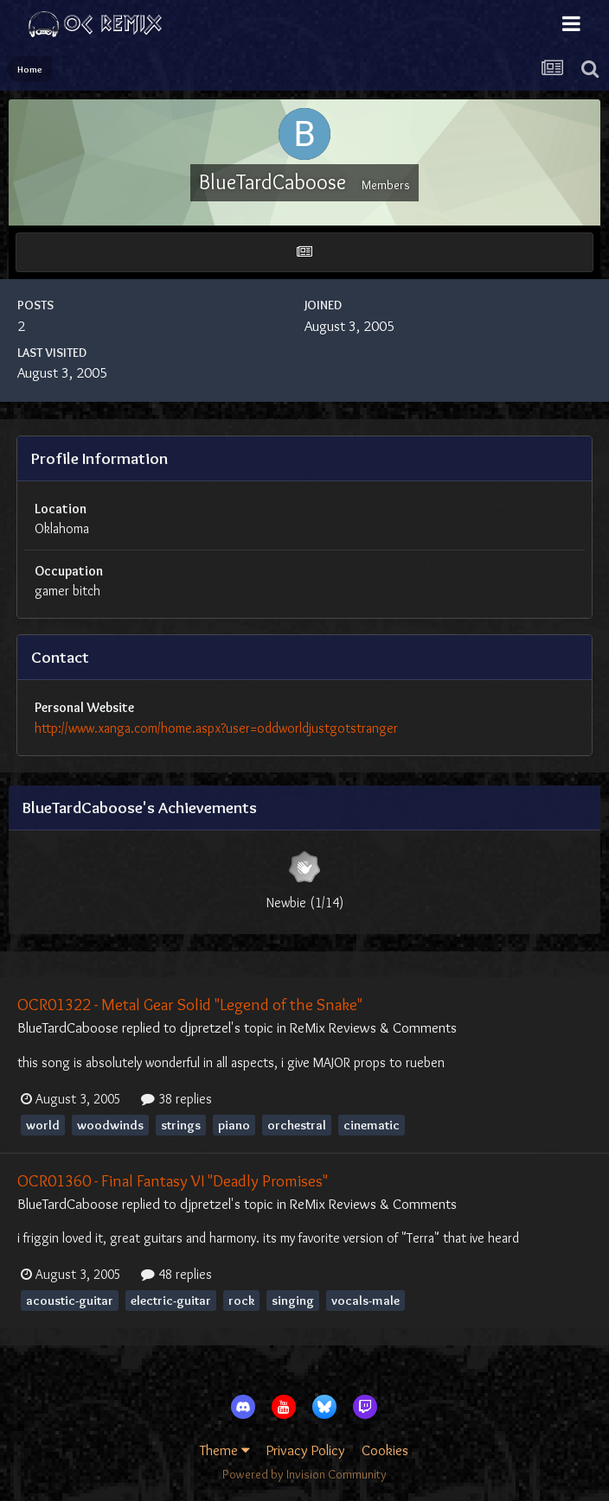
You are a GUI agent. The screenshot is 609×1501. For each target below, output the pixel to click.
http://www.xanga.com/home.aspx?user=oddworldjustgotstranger (216, 728)
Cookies (385, 1450)
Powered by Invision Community (304, 1474)
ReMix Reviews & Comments (373, 1027)
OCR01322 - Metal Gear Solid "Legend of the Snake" (189, 1004)
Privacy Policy (305, 1450)
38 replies (176, 1099)
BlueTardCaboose (68, 1027)
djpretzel (205, 1027)
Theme (225, 1450)
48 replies (176, 1274)
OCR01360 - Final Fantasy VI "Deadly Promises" (172, 1180)
